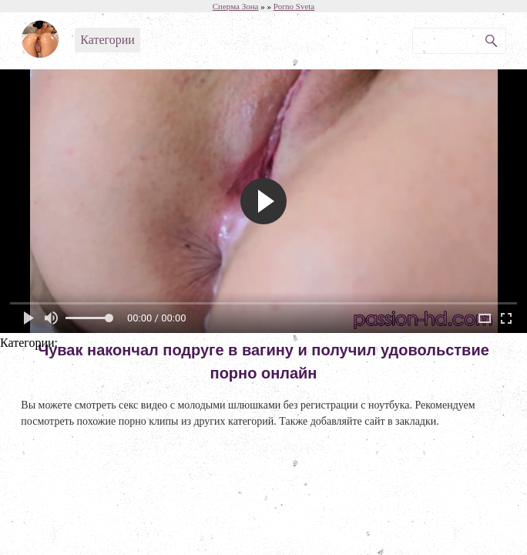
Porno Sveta (294, 6)
